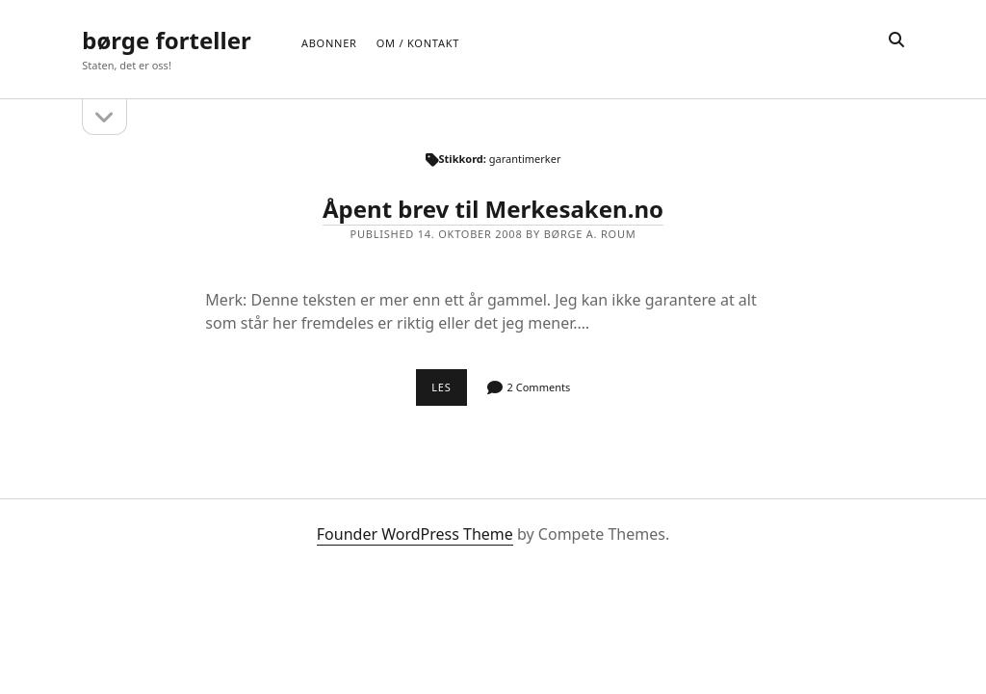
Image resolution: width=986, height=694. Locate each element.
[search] (896, 40)
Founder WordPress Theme (415, 534)
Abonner (329, 43)
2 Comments (539, 387)
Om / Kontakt (417, 43)
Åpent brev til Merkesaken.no (493, 209)
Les (449, 392)
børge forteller (166, 40)
